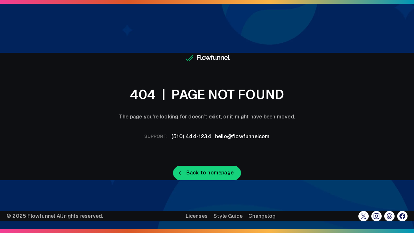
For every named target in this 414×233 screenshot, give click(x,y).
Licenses (197, 216)
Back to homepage (210, 172)
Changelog (262, 216)
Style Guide (228, 216)
